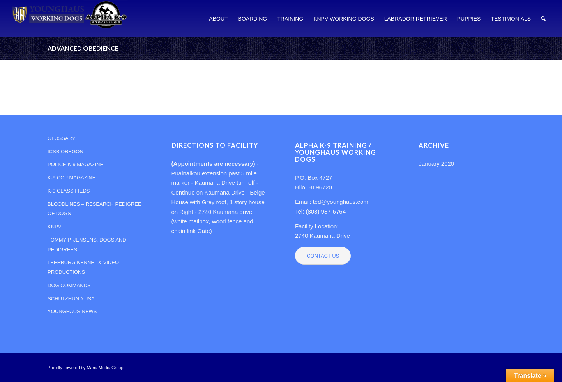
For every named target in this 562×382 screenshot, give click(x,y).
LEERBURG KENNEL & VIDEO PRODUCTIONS (83, 267)
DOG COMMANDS (69, 285)
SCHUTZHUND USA (71, 298)
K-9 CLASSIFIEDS (69, 191)
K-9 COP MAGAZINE (71, 177)
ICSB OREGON (65, 151)
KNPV (54, 227)
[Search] (543, 18)
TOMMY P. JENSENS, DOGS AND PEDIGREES (87, 244)
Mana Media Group (105, 367)
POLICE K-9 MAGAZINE (75, 164)
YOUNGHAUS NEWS (72, 311)
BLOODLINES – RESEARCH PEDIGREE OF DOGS (94, 209)
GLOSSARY (61, 138)
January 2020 (436, 163)
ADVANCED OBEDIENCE (83, 48)
